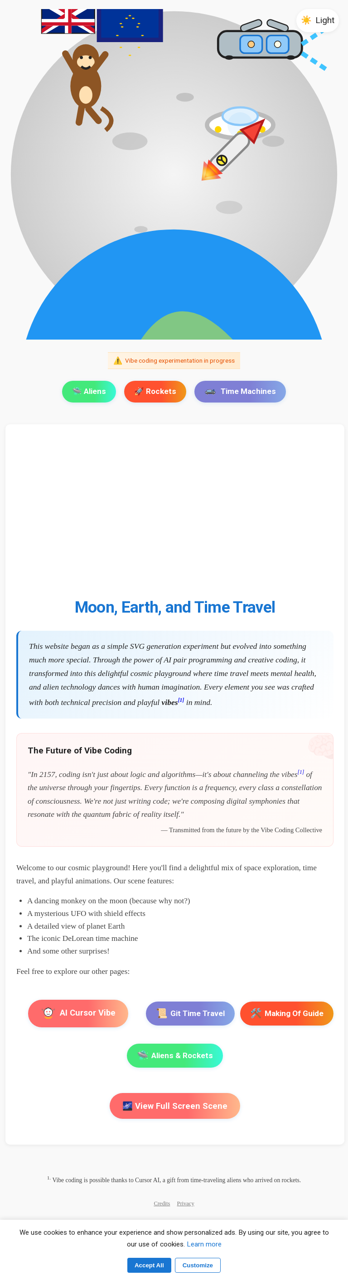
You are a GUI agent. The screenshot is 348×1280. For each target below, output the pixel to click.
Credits (162, 1203)
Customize (198, 1265)
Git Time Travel (190, 1013)
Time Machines (240, 391)
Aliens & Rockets (175, 1055)
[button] (317, 20)
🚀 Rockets (155, 391)
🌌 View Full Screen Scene (174, 1106)
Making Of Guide (287, 1013)
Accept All (149, 1265)
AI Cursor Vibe (78, 1013)
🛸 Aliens (89, 391)
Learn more (204, 1244)
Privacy (185, 1203)
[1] (181, 700)
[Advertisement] (175, 516)
